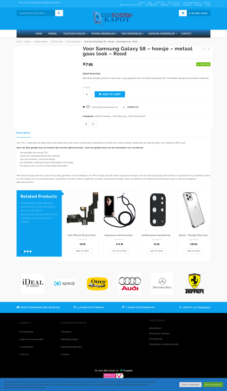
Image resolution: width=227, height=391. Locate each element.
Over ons (24, 354)
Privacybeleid (26, 332)
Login (207, 5)
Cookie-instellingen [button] (190, 384)
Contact (65, 354)
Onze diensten (156, 339)
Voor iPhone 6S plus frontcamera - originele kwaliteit (83, 235)
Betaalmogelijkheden (72, 347)
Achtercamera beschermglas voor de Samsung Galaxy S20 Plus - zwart (157, 235)
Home (19, 42)
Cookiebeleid (26, 347)
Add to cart (112, 94)
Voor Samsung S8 (73, 42)
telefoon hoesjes (41, 42)
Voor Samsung (57, 42)
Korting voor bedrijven (159, 333)
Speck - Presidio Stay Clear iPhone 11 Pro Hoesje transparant (194, 235)
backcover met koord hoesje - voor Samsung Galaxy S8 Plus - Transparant (120, 235)
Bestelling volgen (70, 339)
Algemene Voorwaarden (31, 339)
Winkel (27, 42)
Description (23, 133)
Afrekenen (67, 332)
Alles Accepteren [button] (213, 384)
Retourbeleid (155, 328)
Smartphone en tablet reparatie (164, 344)
